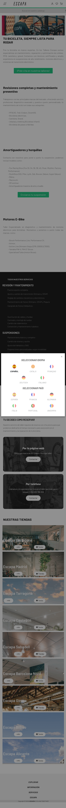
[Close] (61, 356)
